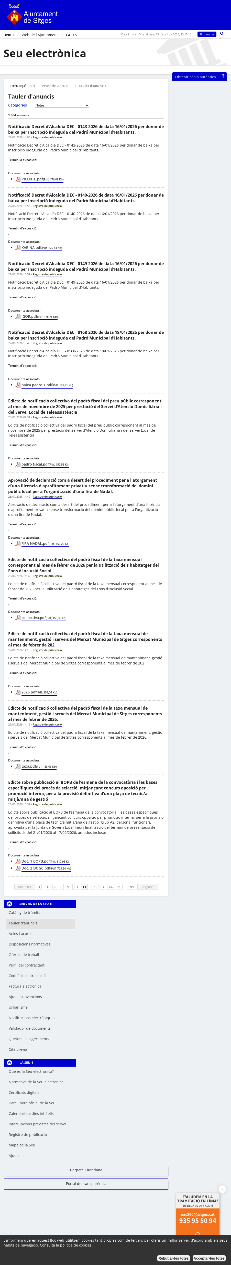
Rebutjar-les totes (173, 1258)
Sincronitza (207, 34)
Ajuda (14, 1155)
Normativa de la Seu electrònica (36, 1081)
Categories (17, 105)
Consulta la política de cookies (66, 1245)
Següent (148, 886)
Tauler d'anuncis (92, 86)
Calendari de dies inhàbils (31, 1113)
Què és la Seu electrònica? (31, 1071)
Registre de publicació (28, 1134)
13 (102, 886)
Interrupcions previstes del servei (37, 1124)
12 (93, 886)
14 (110, 886)
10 (76, 886)
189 (131, 886)
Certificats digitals (24, 1092)
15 (119, 886)
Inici (32, 86)
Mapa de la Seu (22, 1145)
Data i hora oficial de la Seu (32, 1102)
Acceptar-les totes (209, 1258)
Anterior (25, 886)
